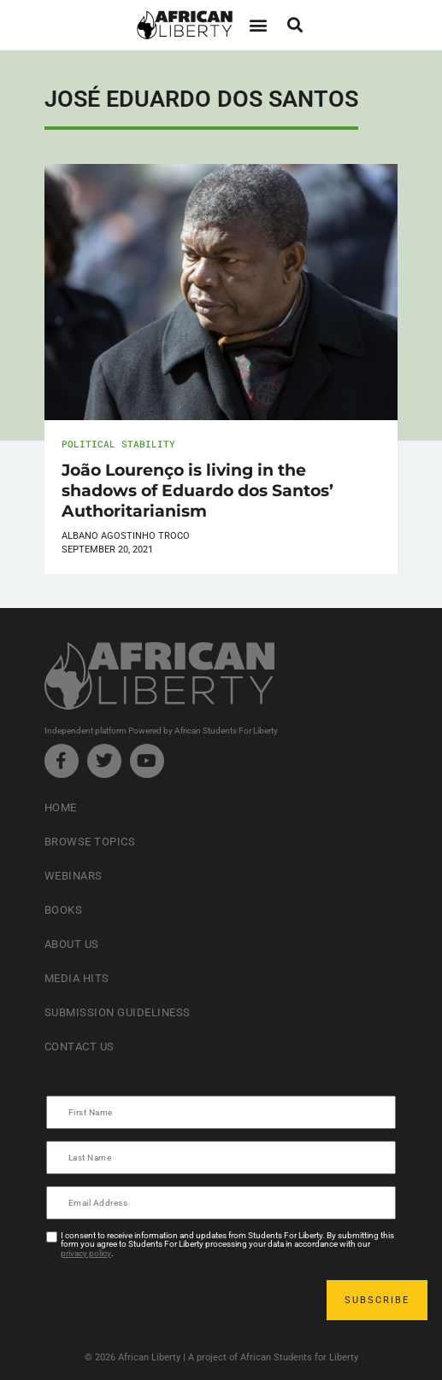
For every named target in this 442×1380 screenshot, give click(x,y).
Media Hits (76, 978)
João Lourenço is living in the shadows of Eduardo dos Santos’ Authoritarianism (197, 490)
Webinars (73, 875)
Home (60, 807)
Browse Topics (90, 841)
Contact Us (79, 1046)
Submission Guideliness (117, 1012)
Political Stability (118, 443)
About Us (71, 944)
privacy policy (86, 1253)
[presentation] (178, 1299)
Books (63, 909)
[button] (259, 25)
